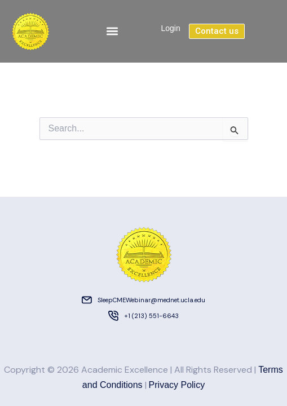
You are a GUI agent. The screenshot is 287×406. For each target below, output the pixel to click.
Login (170, 28)
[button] (112, 31)
